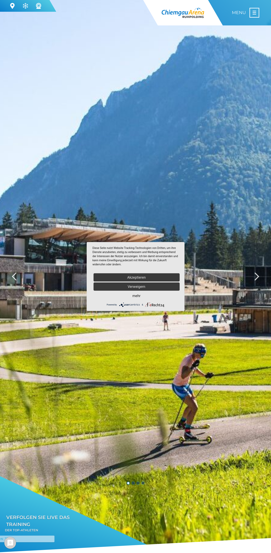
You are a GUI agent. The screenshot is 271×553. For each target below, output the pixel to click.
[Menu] (245, 12)
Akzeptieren (136, 277)
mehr (136, 296)
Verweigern (136, 287)
